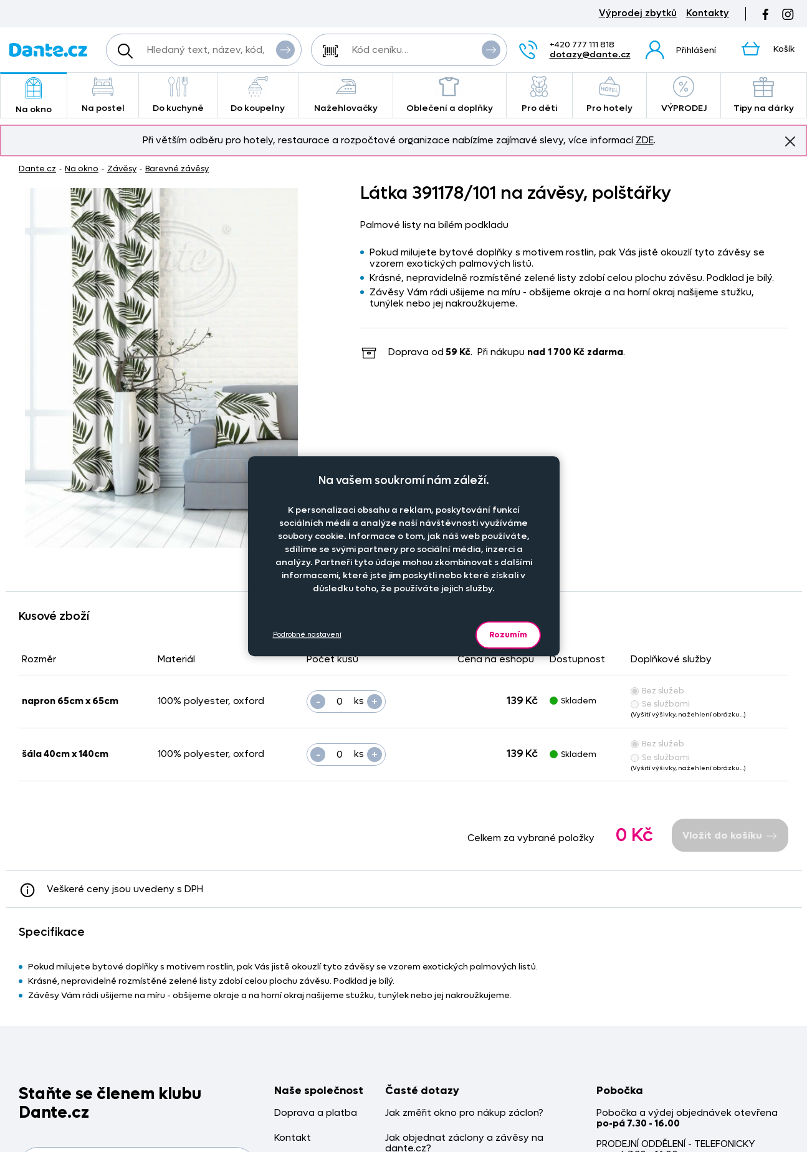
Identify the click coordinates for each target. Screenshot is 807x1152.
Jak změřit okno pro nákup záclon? (464, 1113)
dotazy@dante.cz (590, 54)
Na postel (103, 95)
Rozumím (508, 634)
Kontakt (292, 1138)
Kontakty (707, 13)
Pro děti (539, 95)
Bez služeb (657, 690)
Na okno (33, 96)
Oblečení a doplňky (450, 95)
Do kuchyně (177, 95)
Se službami (660, 703)
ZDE (645, 140)
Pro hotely (609, 95)
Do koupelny (257, 95)
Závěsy (121, 168)
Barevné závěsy (177, 168)
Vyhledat (285, 49)
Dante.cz (37, 168)
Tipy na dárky (763, 95)
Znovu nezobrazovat (790, 141)
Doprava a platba (315, 1113)
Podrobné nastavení (307, 634)
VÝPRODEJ (683, 95)
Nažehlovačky (345, 95)
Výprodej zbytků (638, 13)
